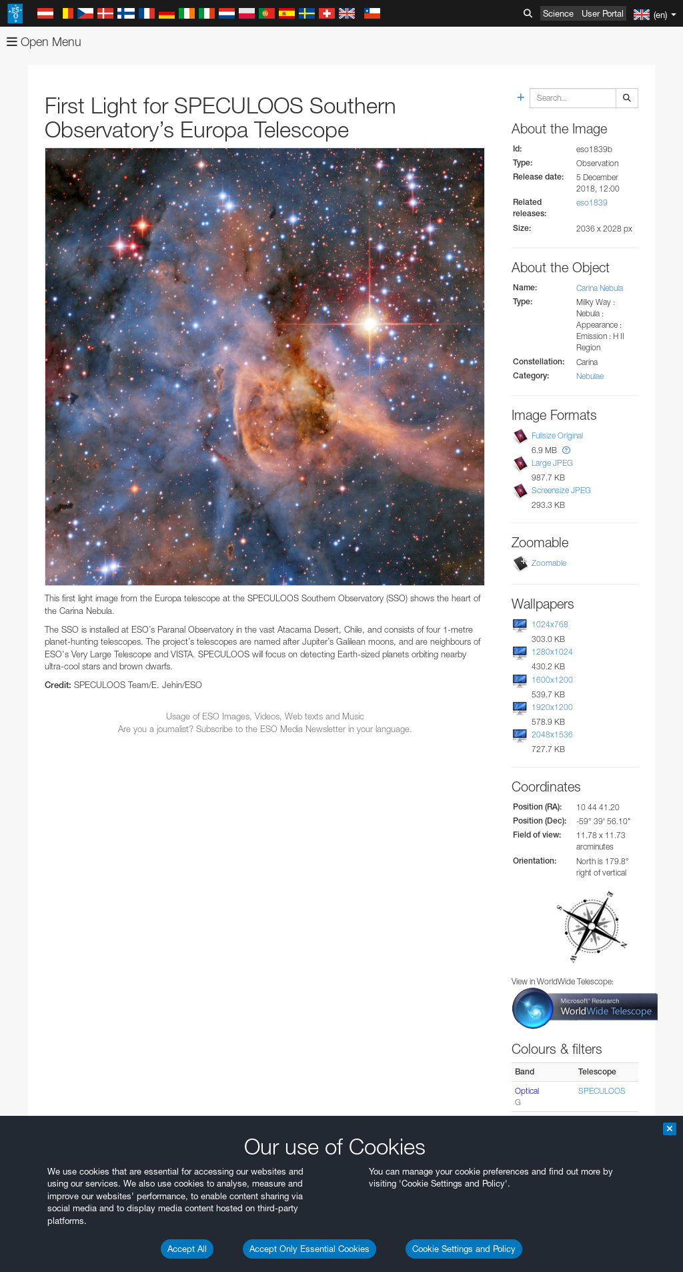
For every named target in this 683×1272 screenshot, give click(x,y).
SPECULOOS (602, 1091)
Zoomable (549, 563)
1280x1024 (552, 652)
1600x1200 (552, 680)
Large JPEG (552, 463)
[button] (566, 450)
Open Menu (44, 42)
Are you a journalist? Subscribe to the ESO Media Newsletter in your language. (265, 728)
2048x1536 (552, 734)
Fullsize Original (557, 435)
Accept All (187, 1248)
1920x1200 (552, 707)
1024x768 (550, 624)
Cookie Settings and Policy (464, 1248)
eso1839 (592, 203)
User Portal (603, 13)
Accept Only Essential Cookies (309, 1248)
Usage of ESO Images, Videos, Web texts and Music (265, 716)
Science (558, 13)
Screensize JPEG (561, 490)
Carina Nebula (599, 288)
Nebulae (590, 376)
